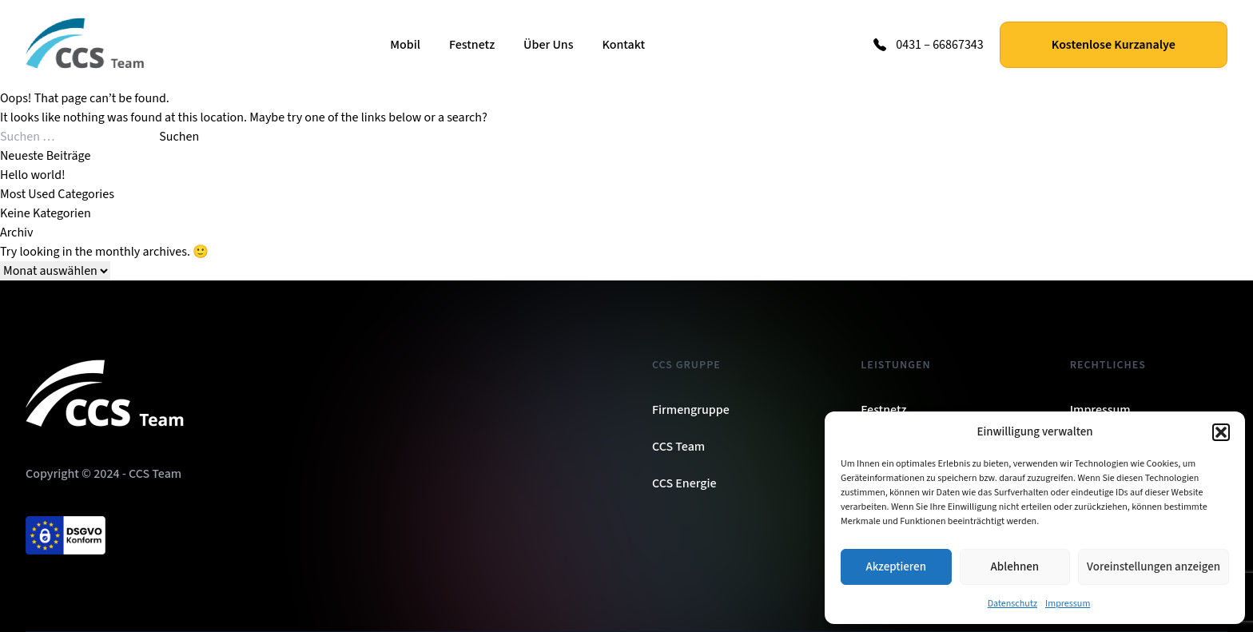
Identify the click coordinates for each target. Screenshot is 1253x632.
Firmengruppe (691, 410)
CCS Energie (684, 483)
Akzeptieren (896, 566)
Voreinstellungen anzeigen (1153, 566)
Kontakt (623, 45)
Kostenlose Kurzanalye (1113, 45)
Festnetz (472, 45)
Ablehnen (1015, 566)
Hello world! (33, 175)
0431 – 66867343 (940, 45)
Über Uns (548, 45)
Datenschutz (1012, 603)
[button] (1221, 432)
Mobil (405, 45)
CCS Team (678, 446)
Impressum (1067, 603)
